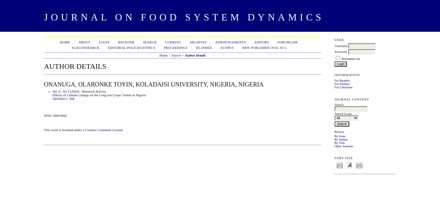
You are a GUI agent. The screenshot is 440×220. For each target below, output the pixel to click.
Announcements (230, 42)
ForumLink (287, 42)
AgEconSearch (86, 48)
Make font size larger (359, 164)
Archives (198, 42)
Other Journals (343, 146)
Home (65, 42)
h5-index (204, 48)
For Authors (342, 84)
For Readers (342, 80)
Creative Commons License (104, 130)
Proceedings (175, 48)
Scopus (227, 48)
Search (149, 42)
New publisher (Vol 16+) (264, 48)
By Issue (339, 136)
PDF (72, 99)
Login (104, 42)
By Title (339, 143)
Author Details (195, 55)
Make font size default (349, 164)
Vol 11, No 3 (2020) (66, 91)
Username (341, 46)
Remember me (351, 59)
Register (126, 42)
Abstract (60, 99)
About (84, 42)
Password (341, 51)
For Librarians (343, 87)
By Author (341, 139)
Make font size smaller (340, 164)
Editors (262, 42)
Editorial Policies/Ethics (131, 48)
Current (173, 42)
